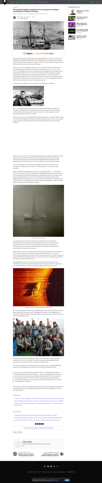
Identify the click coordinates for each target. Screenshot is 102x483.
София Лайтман (24, 18)
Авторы (39, 2)
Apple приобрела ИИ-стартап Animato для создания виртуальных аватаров (37, 420)
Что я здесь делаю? (30, 2)
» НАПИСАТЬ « (45, 2)
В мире (20, 432)
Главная (12, 2)
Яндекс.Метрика (55, 480)
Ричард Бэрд (29, 71)
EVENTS (22, 2)
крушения (55, 253)
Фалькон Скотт (51, 69)
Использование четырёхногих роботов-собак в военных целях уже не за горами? (39, 401)
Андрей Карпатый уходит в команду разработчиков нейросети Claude (36, 415)
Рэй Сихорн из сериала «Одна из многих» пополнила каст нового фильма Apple (38, 417)
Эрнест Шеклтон (20, 67)
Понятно (67, 480)
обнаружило (52, 59)
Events (39, 472)
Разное (15, 7)
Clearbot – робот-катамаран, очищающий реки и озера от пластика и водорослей (39, 398)
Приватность (62, 472)
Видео (17, 2)
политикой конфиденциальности (52, 479)
